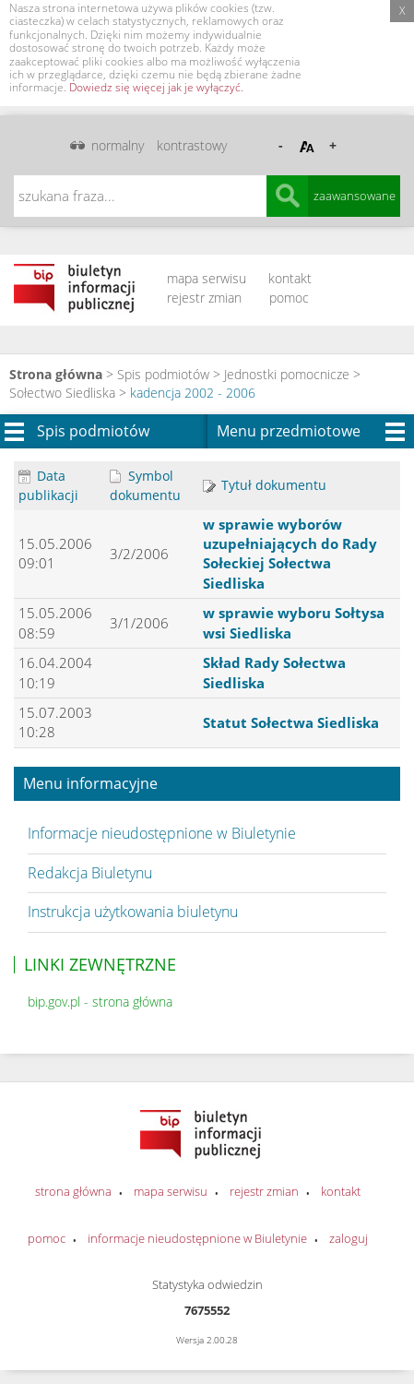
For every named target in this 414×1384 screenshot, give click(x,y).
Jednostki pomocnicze (286, 374)
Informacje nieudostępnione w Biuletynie (162, 833)
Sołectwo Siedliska (62, 392)
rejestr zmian (204, 297)
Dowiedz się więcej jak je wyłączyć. (156, 87)
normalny (117, 145)
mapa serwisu (206, 278)
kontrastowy (192, 145)
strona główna (73, 1191)
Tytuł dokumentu (264, 485)
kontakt (290, 278)
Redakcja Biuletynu (90, 873)
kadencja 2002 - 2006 (192, 392)
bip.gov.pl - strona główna (100, 1001)
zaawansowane (354, 195)
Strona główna (55, 374)
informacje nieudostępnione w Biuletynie (197, 1238)
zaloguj (348, 1238)
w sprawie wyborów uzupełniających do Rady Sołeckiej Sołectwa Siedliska (290, 553)
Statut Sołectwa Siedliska (291, 722)
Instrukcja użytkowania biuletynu (133, 911)
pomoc (289, 297)
